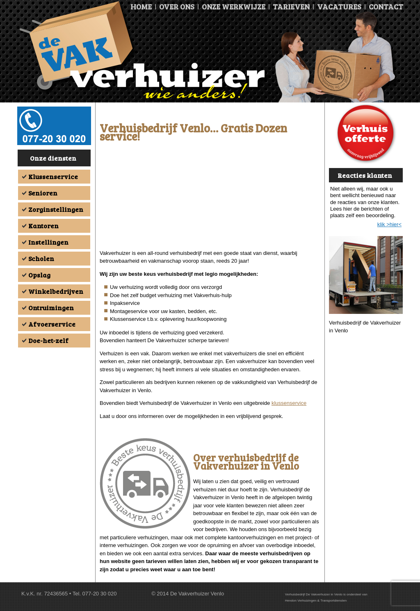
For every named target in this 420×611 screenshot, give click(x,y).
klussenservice (289, 403)
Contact (386, 6)
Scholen (41, 258)
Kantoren (43, 225)
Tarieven (291, 6)
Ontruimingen (51, 307)
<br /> (210, 197)
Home (141, 6)
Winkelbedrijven (55, 291)
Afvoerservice (51, 324)
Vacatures (339, 6)
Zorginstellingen (55, 209)
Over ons (176, 6)
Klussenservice (53, 176)
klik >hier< (389, 224)
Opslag (39, 274)
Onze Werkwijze (233, 6)
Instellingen (48, 242)
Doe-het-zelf (48, 340)
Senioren (42, 193)
